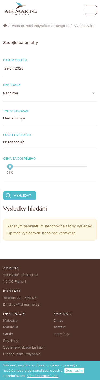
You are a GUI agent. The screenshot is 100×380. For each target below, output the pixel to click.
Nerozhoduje (14, 118)
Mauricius (10, 327)
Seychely (10, 340)
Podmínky (61, 334)
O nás (58, 320)
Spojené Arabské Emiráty (23, 347)
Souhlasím (74, 370)
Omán (8, 334)
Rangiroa (62, 25)
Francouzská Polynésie (31, 25)
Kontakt (59, 327)
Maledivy (10, 320)
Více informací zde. (42, 376)
